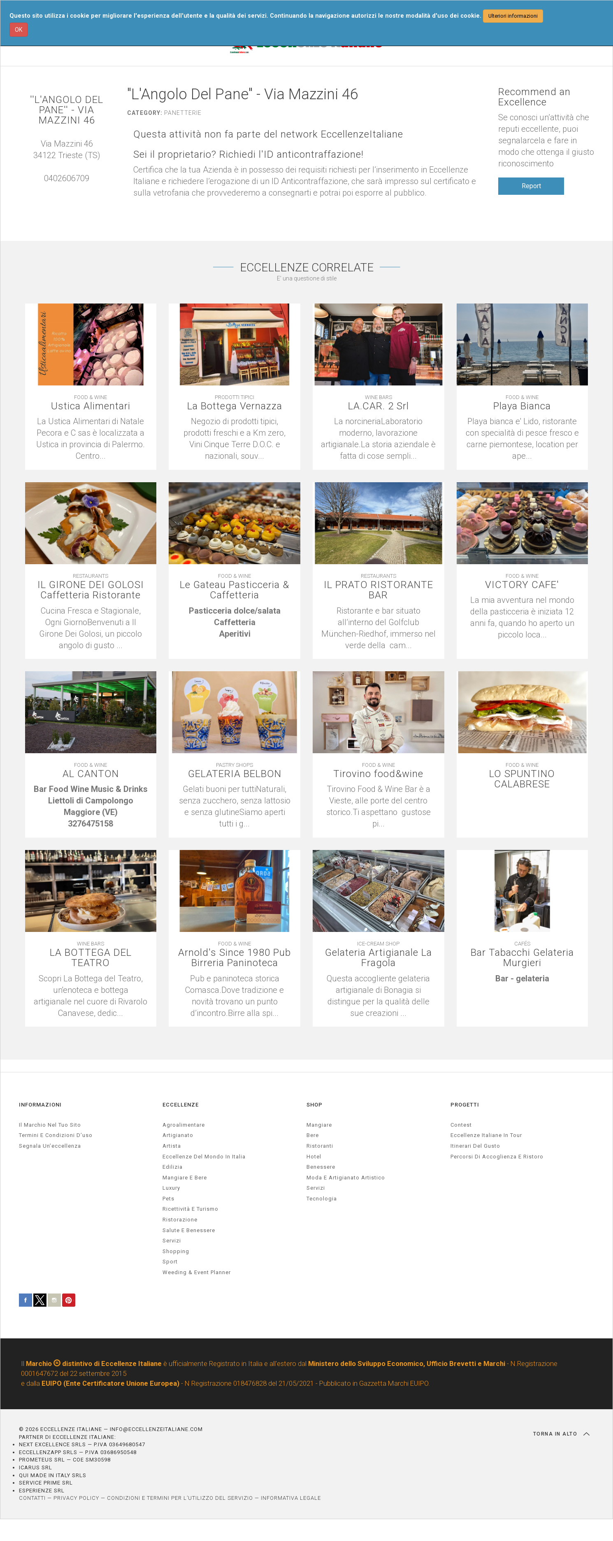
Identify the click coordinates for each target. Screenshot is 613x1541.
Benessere (320, 1167)
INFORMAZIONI (40, 1105)
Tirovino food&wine (378, 774)
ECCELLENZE (181, 1105)
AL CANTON (91, 774)
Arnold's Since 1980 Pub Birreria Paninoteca (234, 958)
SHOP (314, 1105)
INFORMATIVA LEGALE (291, 1498)
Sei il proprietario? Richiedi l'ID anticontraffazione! (248, 154)
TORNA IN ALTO (561, 1434)
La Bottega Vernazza (234, 406)
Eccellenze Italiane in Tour (486, 1135)
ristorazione (180, 1219)
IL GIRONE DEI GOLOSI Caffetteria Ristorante (90, 590)
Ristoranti (319, 1146)
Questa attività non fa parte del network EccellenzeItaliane (268, 134)
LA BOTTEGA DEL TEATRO (91, 958)
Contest (461, 1125)
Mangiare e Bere (185, 1177)
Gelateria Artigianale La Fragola (378, 958)
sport (170, 1261)
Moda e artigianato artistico (345, 1177)
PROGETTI (464, 1105)
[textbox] (234, 622)
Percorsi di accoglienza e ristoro (496, 1156)
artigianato (178, 1135)
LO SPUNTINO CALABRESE (522, 779)
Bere (312, 1135)
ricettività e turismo (190, 1209)
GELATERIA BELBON (234, 774)
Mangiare (319, 1125)
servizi (172, 1240)
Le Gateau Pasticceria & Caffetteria (234, 590)
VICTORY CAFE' (522, 585)
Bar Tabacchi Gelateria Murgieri (522, 958)
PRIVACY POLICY (76, 1498)
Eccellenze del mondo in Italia (204, 1156)
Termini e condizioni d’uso (56, 1135)
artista (172, 1146)
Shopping (176, 1251)
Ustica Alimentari (90, 406)
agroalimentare (184, 1125)
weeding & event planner (197, 1272)
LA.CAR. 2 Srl (378, 406)
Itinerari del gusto (475, 1146)
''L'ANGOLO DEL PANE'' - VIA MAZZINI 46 (66, 110)
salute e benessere (189, 1230)
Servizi (315, 1188)
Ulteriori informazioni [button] (513, 16)
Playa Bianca (522, 406)
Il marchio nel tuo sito (50, 1125)
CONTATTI (32, 1498)
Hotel (313, 1156)
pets (168, 1198)
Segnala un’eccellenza (50, 1146)
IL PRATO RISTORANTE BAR (378, 590)
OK (18, 29)
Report (531, 186)
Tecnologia (321, 1198)
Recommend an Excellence (534, 97)
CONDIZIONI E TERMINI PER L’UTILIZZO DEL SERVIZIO (180, 1498)
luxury (171, 1188)
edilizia (173, 1167)
